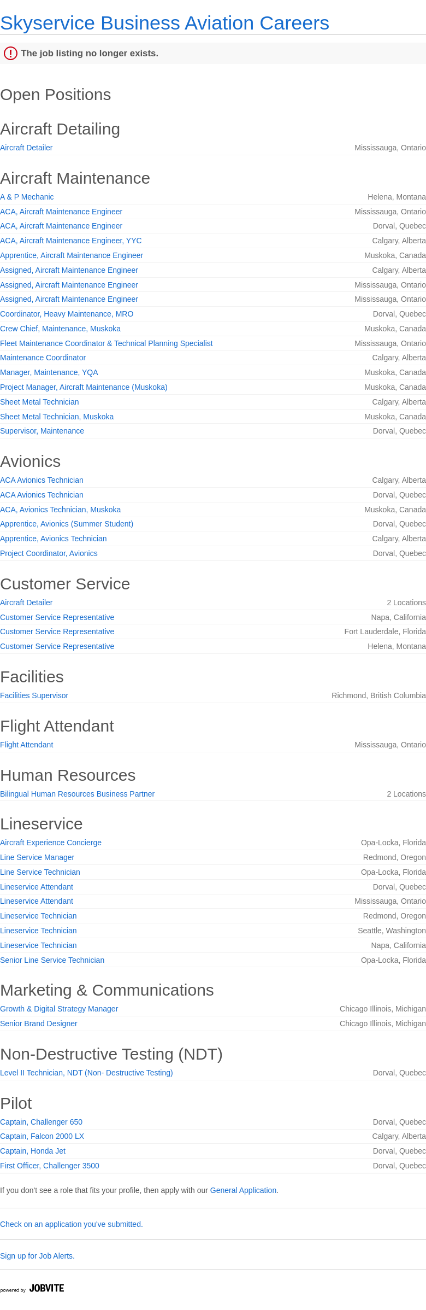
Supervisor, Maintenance (42, 430)
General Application (243, 1190)
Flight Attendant (26, 744)
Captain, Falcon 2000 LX (42, 1136)
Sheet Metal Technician (39, 401)
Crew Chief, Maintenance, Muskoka (60, 328)
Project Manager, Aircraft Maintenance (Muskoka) (84, 387)
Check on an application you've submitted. (71, 1224)
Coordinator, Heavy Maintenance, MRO (66, 313)
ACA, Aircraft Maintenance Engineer (61, 211)
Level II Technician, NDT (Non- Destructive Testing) (86, 1072)
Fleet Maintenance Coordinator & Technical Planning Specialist (106, 343)
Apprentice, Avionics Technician (53, 538)
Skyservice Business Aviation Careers (164, 22)
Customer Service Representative (57, 617)
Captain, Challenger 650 (41, 1122)
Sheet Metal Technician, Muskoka (57, 416)
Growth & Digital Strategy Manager (59, 1008)
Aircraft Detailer (26, 147)
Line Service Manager (37, 857)
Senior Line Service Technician (52, 960)
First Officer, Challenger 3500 (49, 1165)
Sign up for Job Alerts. (37, 1255)
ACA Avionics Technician (42, 480)
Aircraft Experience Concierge (51, 842)
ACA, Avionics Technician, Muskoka (60, 509)
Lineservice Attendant (36, 886)
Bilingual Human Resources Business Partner (77, 793)
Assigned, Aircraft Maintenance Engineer (69, 270)
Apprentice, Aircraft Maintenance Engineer (71, 255)
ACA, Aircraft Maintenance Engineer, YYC (71, 240)
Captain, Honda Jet (33, 1151)
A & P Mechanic (27, 196)
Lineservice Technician (38, 915)
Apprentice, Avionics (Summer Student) (66, 523)
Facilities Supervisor (34, 695)
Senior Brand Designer (39, 1023)
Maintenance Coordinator (43, 357)
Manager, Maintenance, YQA (49, 372)
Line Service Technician (40, 872)
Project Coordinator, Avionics (49, 553)
